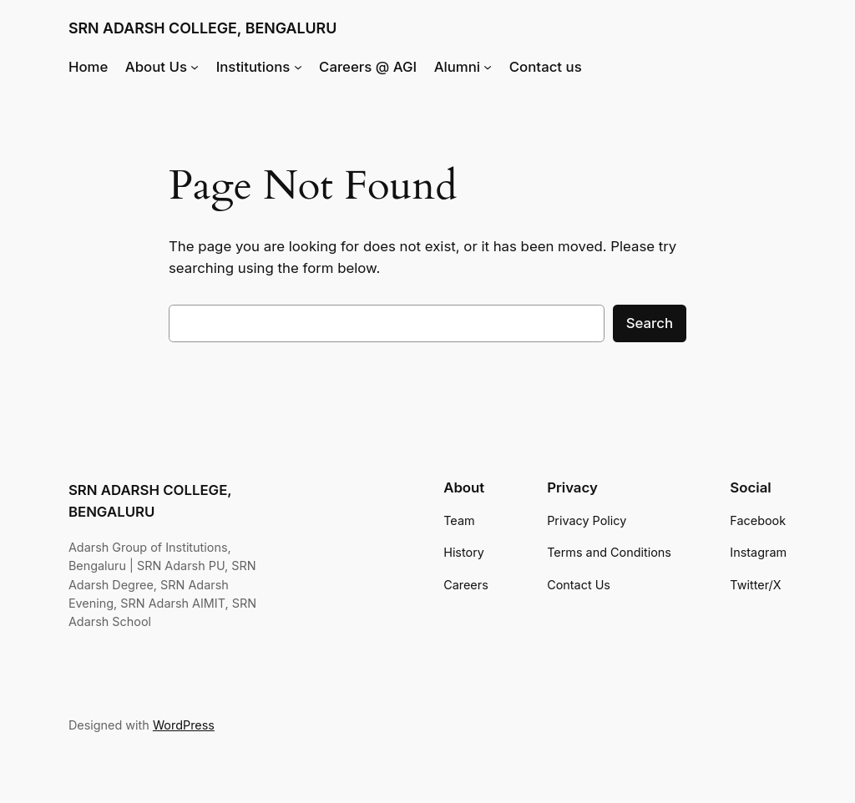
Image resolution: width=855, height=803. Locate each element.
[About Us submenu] (194, 67)
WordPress (184, 725)
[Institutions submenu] (298, 67)
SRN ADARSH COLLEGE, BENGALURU (202, 28)
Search (649, 323)
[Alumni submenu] (487, 67)
